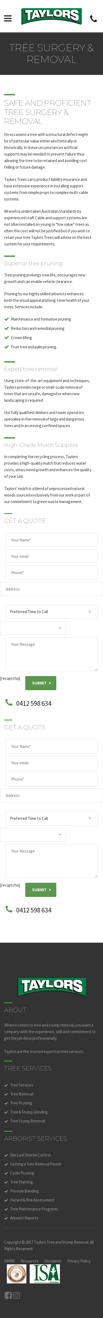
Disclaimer (53, 1261)
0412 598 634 (33, 703)
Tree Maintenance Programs (34, 1209)
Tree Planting (21, 1182)
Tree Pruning (21, 1103)
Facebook (8, 1295)
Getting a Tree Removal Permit (36, 1164)
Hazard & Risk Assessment (32, 1200)
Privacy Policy (78, 1261)
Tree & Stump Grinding (29, 1112)
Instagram (16, 1295)
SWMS (9, 1261)
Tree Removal (21, 1094)
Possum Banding (24, 1191)
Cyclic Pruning (22, 1173)
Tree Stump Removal (27, 1121)
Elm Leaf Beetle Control (30, 1155)
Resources (29, 1261)
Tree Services (21, 1085)
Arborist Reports (24, 1217)
